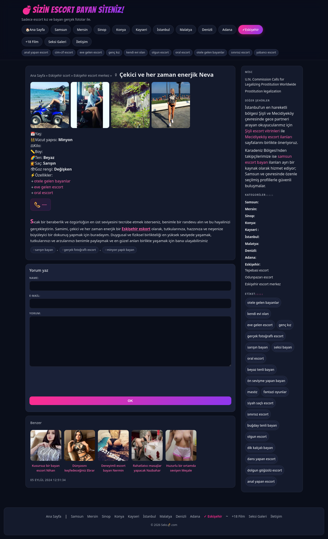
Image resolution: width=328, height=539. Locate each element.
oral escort (183, 52)
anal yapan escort (36, 52)
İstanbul (163, 29)
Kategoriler (259, 194)
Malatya (186, 29)
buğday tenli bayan (262, 425)
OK (130, 401)
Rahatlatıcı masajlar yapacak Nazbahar (147, 467)
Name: (34, 278)
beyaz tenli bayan (260, 369)
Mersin (82, 29)
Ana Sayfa (37, 75)
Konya (121, 29)
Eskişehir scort (59, 75)
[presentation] (65, 381)
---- (44, 204)
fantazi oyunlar (274, 392)
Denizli (207, 29)
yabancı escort (266, 52)
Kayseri (141, 29)
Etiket (254, 294)
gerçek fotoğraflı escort (80, 250)
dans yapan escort (261, 459)
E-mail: (34, 295)
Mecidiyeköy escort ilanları (268, 136)
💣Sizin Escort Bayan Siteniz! (73, 9)
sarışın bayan (44, 250)
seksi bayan (283, 347)
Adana (227, 29)
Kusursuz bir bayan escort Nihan (46, 467)
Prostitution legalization (263, 91)
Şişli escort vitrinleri (262, 131)
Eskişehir (252, 29)
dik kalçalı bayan (260, 447)
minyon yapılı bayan (120, 250)
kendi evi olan (135, 52)
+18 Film (32, 41)
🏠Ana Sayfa (35, 29)
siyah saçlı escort (260, 403)
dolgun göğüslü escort (264, 470)
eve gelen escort (91, 52)
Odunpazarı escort (259, 277)
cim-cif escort (64, 52)
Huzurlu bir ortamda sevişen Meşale (181, 467)
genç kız (114, 52)
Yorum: (35, 313)
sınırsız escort (240, 52)
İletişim (82, 41)
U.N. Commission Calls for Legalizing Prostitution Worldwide (270, 81)
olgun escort (160, 52)
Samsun (61, 29)
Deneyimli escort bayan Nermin (113, 467)
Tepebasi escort (257, 270)
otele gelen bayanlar (210, 52)
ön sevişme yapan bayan (266, 380)
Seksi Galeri (57, 41)
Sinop (102, 29)
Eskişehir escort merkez (91, 75)
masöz (252, 392)
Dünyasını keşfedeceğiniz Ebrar (80, 467)
